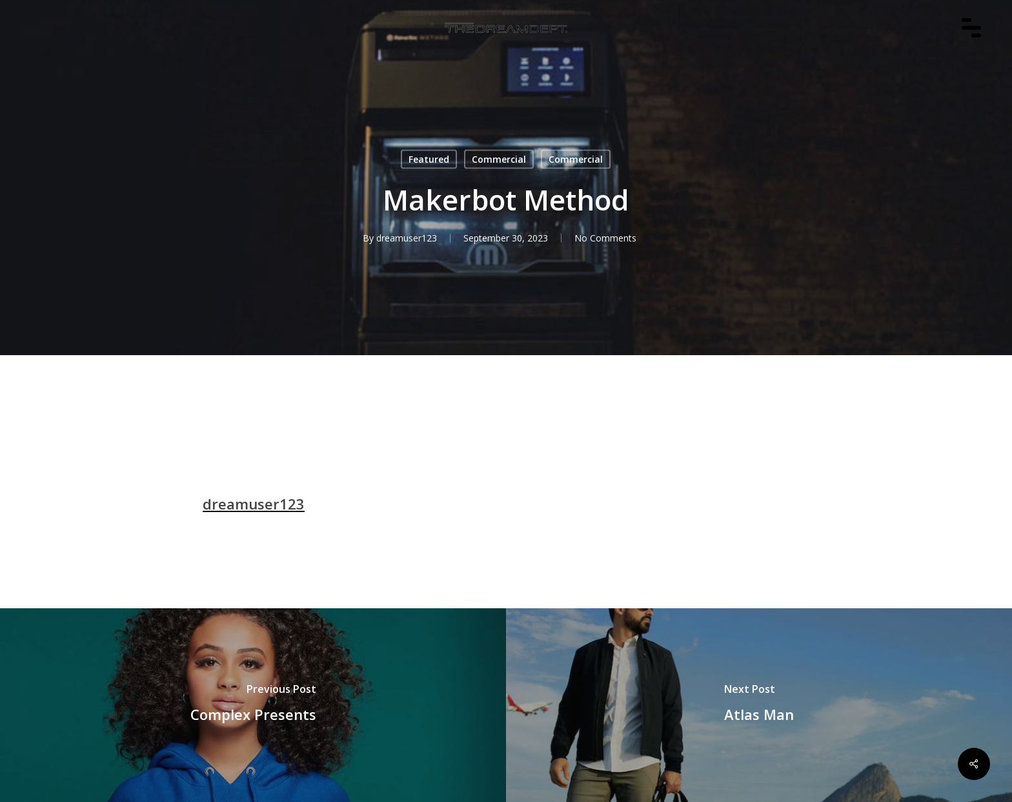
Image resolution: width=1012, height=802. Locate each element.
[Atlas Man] (759, 705)
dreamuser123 (406, 238)
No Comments (605, 238)
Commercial (499, 159)
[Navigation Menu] (978, 46)
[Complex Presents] (253, 705)
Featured (429, 159)
